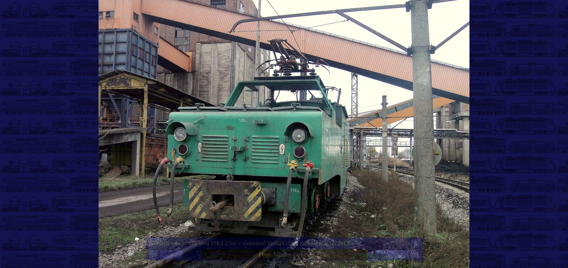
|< (153, 254)
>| (415, 254)
